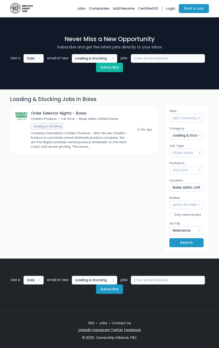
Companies (99, 8)
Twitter (117, 329)
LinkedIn (85, 329)
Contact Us (121, 323)
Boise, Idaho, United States (98, 119)
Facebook (132, 329)
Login (170, 8)
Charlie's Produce (44, 119)
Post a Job (194, 8)
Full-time (68, 119)
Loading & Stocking (47, 126)
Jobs (81, 8)
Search (186, 242)
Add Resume (124, 8)
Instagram (101, 329)
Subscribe (110, 67)
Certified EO (148, 8)
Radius (174, 198)
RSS (91, 323)
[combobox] (34, 58)
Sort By (174, 223)
